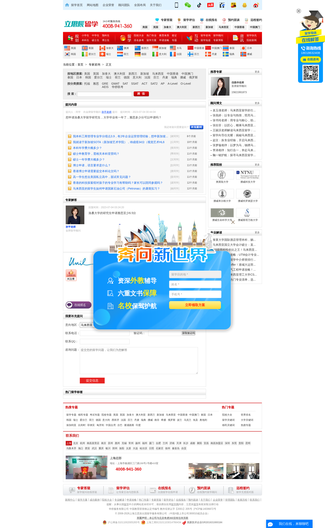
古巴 (119, 425)
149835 (71, 275)
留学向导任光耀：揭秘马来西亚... (234, 135)
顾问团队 (124, 5)
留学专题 (71, 414)
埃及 (195, 420)
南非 (156, 420)
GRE (105, 83)
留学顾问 (218, 35)
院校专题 (107, 414)
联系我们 (255, 499)
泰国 (231, 48)
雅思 (96, 83)
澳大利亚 (119, 73)
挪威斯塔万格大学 (248, 214)
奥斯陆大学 (222, 176)
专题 (174, 40)
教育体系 (164, 35)
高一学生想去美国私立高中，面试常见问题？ (102, 177)
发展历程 (242, 499)
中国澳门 (217, 48)
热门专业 (151, 35)
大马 (179, 48)
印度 (138, 425)
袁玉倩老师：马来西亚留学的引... (234, 110)
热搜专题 (71, 407)
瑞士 (108, 54)
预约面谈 (234, 20)
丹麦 (214, 54)
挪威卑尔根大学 (222, 195)
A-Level (172, 83)
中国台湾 (111, 425)
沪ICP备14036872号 (204, 508)
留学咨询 (206, 35)
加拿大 (110, 48)
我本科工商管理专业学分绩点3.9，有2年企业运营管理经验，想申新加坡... (120, 136)
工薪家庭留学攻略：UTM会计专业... (236, 254)
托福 (87, 83)
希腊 (163, 420)
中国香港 (199, 48)
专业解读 (119, 499)
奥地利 (203, 420)
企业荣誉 (108, 5)
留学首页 (77, 5)
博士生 (105, 40)
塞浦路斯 (129, 425)
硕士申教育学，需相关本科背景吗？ (96, 153)
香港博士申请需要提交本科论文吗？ (96, 171)
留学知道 (206, 40)
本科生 (85, 40)
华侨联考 (117, 87)
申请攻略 (164, 40)
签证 (174, 35)
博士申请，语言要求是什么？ (92, 165)
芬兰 (196, 54)
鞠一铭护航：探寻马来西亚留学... (234, 155)
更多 (257, 71)
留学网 (175, 504)
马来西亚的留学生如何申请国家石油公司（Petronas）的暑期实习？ (116, 188)
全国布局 (140, 5)
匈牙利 (100, 425)
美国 (73, 48)
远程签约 (256, 20)
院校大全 (139, 35)
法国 (179, 54)
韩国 (73, 54)
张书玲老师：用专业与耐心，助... (234, 120)
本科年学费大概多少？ (87, 148)
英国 (91, 48)
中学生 (95, 35)
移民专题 (83, 414)
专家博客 (218, 40)
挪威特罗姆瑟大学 (248, 195)
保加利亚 (71, 425)
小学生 (85, 35)
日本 (249, 48)
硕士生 (95, 40)
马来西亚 (158, 73)
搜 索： (72, 93)
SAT (125, 83)
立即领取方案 (195, 305)
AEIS (105, 87)
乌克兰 (187, 420)
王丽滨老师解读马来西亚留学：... (234, 130)
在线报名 (211, 20)
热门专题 (228, 407)
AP (163, 83)
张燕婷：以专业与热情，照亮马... (234, 115)
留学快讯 (252, 35)
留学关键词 (228, 420)
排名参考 (139, 40)
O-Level (186, 83)
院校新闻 (252, 40)
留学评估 (189, 20)
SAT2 (154, 83)
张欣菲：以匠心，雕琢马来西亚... (234, 125)
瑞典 (231, 54)
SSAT (135, 83)
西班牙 (115, 420)
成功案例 (95, 499)
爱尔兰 (92, 54)
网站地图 (92, 5)
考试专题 (95, 414)
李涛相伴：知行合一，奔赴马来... (234, 150)
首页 (80, 64)
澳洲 (126, 48)
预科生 (105, 35)
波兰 (179, 420)
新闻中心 (70, 499)
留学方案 (151, 40)
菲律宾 (91, 425)
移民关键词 (228, 425)
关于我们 (155, 5)
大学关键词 (247, 420)
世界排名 (246, 414)
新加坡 (162, 48)
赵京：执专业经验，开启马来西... (234, 140)
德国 (143, 54)
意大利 (162, 54)
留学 (126, 504)
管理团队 (230, 499)
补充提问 (196, 127)
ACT (144, 83)
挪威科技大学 (248, 176)
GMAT (115, 83)
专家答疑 (166, 20)
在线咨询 (313, 59)
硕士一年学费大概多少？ (89, 159)
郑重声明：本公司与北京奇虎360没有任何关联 (162, 518)
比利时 (82, 425)
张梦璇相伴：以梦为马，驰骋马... (234, 145)
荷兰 (126, 54)
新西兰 (145, 48)
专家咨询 (94, 64)
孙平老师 (107, 112)
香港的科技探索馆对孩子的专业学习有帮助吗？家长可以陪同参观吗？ (118, 182)
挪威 (249, 54)
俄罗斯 (193, 77)
